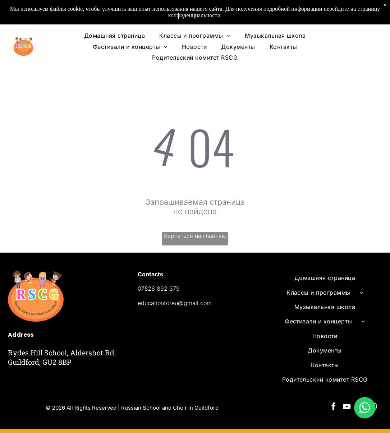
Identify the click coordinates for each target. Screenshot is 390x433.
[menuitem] (114, 35)
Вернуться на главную (195, 235)
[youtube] (347, 407)
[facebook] (333, 407)
